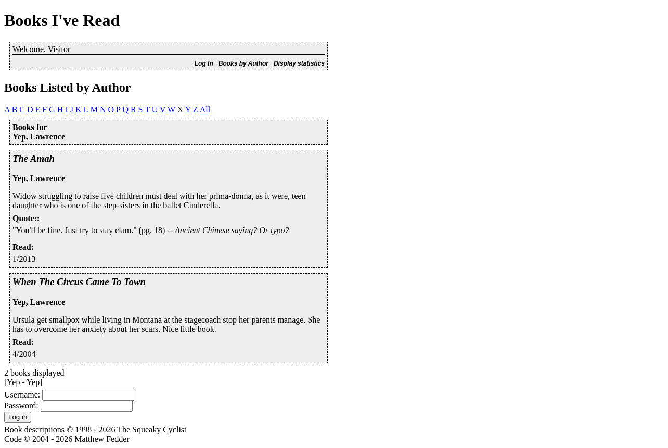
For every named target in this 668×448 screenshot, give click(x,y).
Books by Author (243, 63)
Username (21, 394)
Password (20, 405)
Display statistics (299, 63)
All (205, 109)
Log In (204, 63)
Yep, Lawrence (38, 178)
